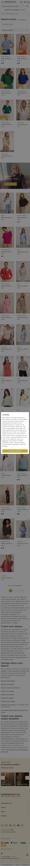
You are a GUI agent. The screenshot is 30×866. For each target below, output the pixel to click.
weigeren (5, 441)
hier (19, 435)
